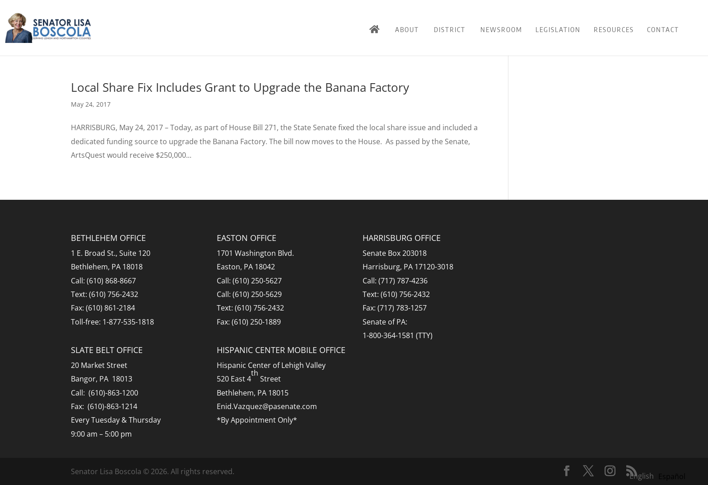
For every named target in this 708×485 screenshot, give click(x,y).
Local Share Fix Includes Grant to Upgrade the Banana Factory (240, 87)
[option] (672, 476)
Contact (663, 29)
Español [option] (671, 476)
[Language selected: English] (659, 475)
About (407, 29)
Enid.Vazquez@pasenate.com (267, 406)
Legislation (558, 29)
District (450, 29)
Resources (614, 29)
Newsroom (501, 29)
